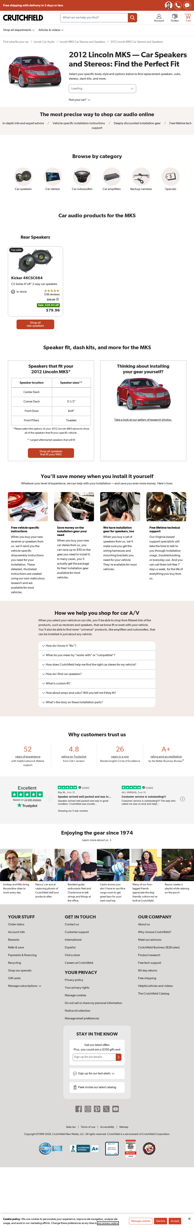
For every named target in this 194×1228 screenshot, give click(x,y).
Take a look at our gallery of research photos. (143, 420)
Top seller (16, 250)
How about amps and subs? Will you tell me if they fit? (79, 693)
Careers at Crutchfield (79, 963)
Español (70, 947)
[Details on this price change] (57, 300)
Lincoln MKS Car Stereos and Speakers (82, 41)
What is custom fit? (56, 683)
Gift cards (14, 978)
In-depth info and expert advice (23, 123)
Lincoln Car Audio (44, 41)
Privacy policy (74, 980)
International (73, 939)
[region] (97, 876)
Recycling (14, 963)
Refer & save (16, 947)
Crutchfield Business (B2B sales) (159, 947)
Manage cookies (75, 995)
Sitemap (123, 1127)
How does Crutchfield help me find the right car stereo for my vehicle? (89, 664)
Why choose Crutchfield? (154, 932)
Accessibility (107, 1127)
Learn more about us (97, 840)
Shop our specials (20, 970)
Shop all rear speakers (35, 324)
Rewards (13, 939)
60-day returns (147, 970)
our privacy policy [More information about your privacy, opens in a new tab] (108, 1224)
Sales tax (71, 1127)
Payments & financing (22, 955)
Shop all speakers (51, 453)
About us (144, 924)
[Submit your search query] (132, 17)
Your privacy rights (77, 987)
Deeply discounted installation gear (137, 123)
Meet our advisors (150, 939)
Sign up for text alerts (96, 1073)
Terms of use (88, 1127)
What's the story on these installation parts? (72, 702)
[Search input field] (98, 17)
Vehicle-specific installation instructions (78, 123)
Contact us (72, 924)
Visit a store (72, 955)
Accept (175, 1222)
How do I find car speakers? (62, 674)
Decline (160, 1222)
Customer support (77, 932)
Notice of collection (77, 1010)
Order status (16, 924)
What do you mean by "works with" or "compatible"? (78, 655)
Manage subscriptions (25, 986)
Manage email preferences (82, 1018)
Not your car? (80, 100)
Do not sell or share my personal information (93, 1003)
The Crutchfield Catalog (153, 993)
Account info (16, 932)
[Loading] (102, 88)
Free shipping (33, 5)
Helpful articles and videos (155, 986)
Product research (149, 955)
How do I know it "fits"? (59, 645)
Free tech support (149, 963)
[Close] (189, 1220)
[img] (178, 5)
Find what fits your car (16, 41)
